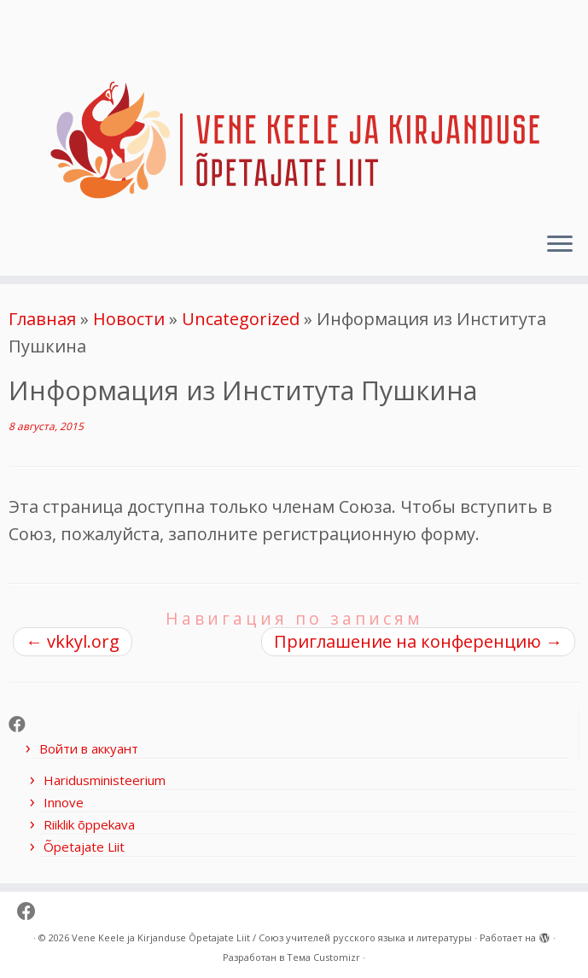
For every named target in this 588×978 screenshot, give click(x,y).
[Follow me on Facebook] (23, 724)
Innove (64, 802)
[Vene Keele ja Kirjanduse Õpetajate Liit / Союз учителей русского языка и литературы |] (294, 109)
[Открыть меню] (560, 245)
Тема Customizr (323, 957)
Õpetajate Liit (84, 846)
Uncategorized (241, 318)
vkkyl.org (72, 641)
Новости (129, 318)
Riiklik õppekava (89, 824)
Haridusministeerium (105, 780)
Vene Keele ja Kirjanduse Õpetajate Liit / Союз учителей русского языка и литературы (272, 937)
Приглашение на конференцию (418, 641)
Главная (42, 318)
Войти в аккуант (88, 748)
